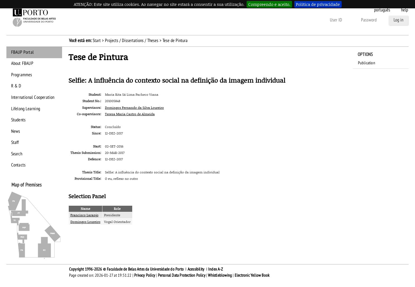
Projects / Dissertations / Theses (131, 40)
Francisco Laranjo (84, 215)
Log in (398, 20)
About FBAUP (22, 63)
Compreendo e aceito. (269, 4)
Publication (366, 62)
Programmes (21, 75)
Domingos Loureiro (85, 221)
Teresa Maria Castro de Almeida (130, 114)
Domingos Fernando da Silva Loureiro (134, 107)
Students (18, 120)
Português (382, 10)
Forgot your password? (247, 20)
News (15, 131)
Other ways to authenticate (298, 20)
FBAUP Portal (22, 52)
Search (16, 154)
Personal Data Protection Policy (181, 275)
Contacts (18, 165)
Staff (15, 142)
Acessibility (196, 269)
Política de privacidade (318, 4)
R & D (16, 86)
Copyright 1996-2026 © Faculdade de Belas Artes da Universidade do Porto (126, 269)
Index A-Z (215, 269)
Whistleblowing (220, 275)
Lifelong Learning (25, 109)
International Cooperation (33, 97)
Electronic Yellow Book (252, 275)
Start (97, 40)
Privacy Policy (144, 275)
